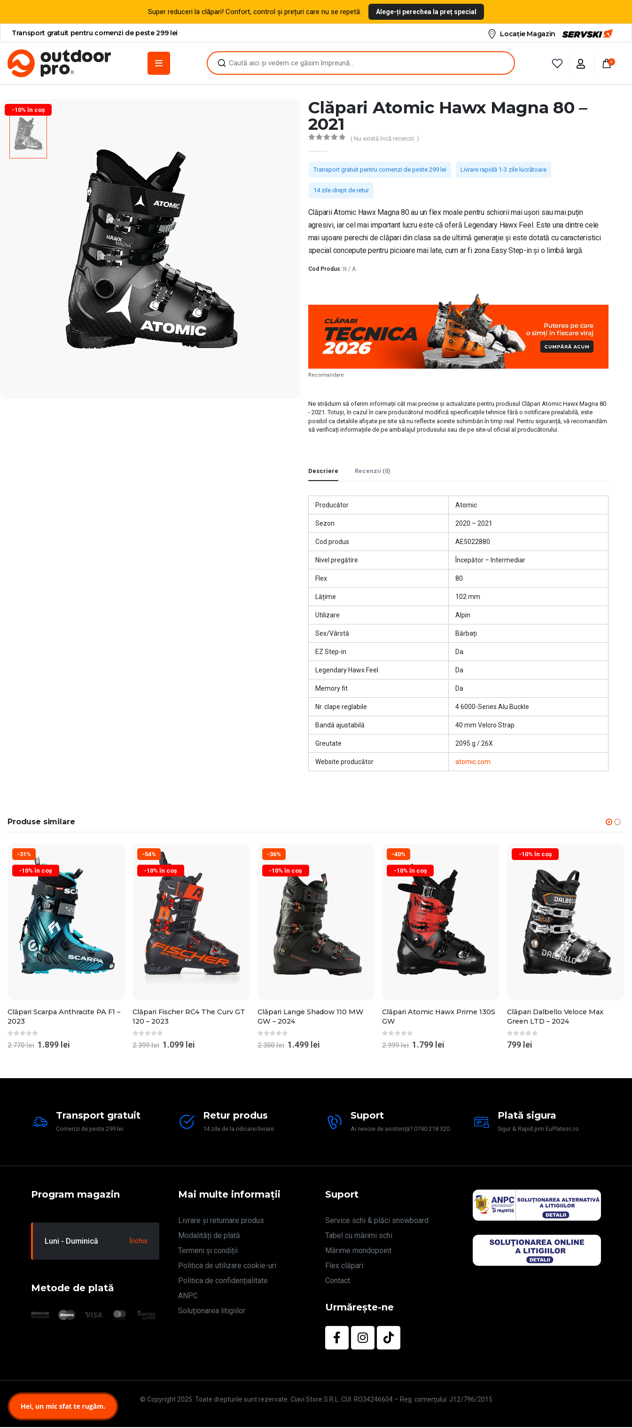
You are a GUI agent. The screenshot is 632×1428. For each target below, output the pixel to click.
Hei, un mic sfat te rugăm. (63, 1406)
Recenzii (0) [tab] (372, 470)
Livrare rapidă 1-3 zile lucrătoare (503, 169)
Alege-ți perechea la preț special (426, 12)
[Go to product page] (66, 922)
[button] (609, 822)
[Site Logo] (59, 63)
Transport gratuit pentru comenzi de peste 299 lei (379, 169)
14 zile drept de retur (341, 190)
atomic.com (473, 761)
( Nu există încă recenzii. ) (385, 138)
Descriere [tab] (323, 470)
